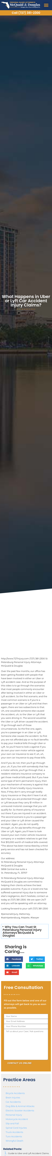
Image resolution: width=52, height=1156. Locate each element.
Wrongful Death (14, 1141)
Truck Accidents (14, 1132)
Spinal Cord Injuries (16, 1128)
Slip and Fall (12, 1123)
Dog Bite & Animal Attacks (20, 1106)
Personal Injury (14, 1115)
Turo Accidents (14, 1136)
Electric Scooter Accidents (20, 1110)
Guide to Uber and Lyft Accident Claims (28, 1153)
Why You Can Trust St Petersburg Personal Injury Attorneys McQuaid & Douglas (22, 931)
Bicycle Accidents (15, 1093)
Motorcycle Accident (17, 1119)
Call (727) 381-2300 (26, 13)
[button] (46, 5)
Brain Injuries (13, 1097)
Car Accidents (13, 1102)
